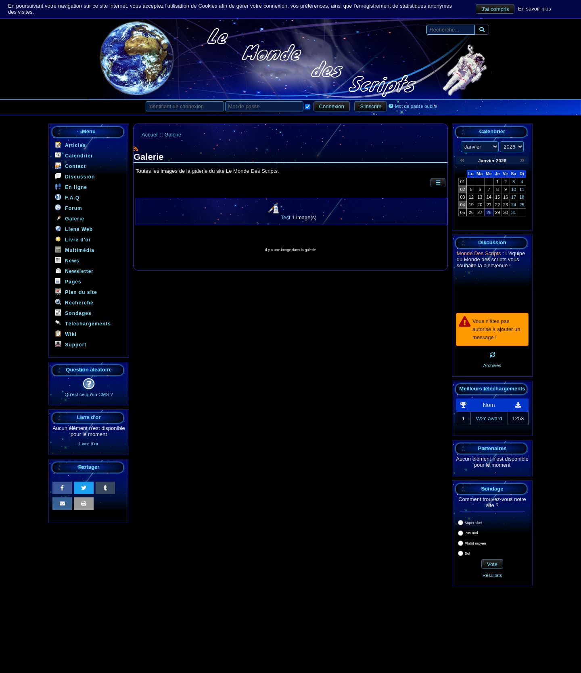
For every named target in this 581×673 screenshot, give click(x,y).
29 (497, 212)
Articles (70, 144)
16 (505, 197)
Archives (492, 365)
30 (505, 212)
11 (521, 189)
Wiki (66, 333)
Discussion (75, 176)
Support (70, 344)
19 (471, 204)
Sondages (73, 312)
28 (489, 212)
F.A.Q (67, 197)
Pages (68, 281)
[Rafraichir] (492, 355)
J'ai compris (495, 9)
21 (489, 204)
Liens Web (74, 228)
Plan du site (76, 291)
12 (471, 197)
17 (513, 197)
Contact (70, 165)
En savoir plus (534, 8)
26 (471, 212)
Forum (68, 207)
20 (479, 204)
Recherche (74, 302)
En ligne (71, 186)
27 (479, 212)
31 (513, 212)
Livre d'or (73, 239)
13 (479, 197)
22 (497, 204)
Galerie (69, 218)
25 (521, 204)
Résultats (492, 575)
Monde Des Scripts (479, 253)
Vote (492, 564)
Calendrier (74, 155)
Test (285, 217)
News (67, 260)
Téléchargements (83, 323)
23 (505, 204)
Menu (89, 131)
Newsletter (74, 270)
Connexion (331, 106)
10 (513, 189)
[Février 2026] (522, 160)
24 (513, 204)
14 (489, 197)
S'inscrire (370, 106)
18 (521, 197)
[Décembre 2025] (462, 160)
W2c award (489, 418)
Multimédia (74, 249)
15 (497, 197)
